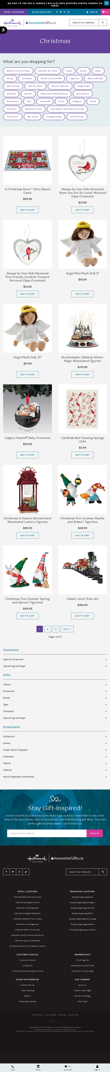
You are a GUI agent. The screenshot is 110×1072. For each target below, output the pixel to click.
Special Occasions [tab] (13, 659)
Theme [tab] (7, 684)
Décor (98, 71)
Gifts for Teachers (60, 86)
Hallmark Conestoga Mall (27, 908)
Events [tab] (7, 743)
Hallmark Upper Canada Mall (27, 941)
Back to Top (73, 1015)
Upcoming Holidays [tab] (14, 666)
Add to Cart (27, 210)
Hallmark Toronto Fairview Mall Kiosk (27, 935)
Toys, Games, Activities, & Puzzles (67, 109)
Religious (77, 101)
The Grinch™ (13, 116)
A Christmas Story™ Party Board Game (27, 191)
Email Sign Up (82, 960)
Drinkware (27, 78)
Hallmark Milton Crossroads (27, 930)
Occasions (11, 650)
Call (13, 1068)
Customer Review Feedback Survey (27, 971)
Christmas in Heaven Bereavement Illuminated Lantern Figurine (28, 520)
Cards (69, 71)
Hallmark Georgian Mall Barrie (27, 913)
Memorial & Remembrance (54, 94)
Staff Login (82, 1001)
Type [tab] (5, 704)
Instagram (64, 12)
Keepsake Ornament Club (82, 965)
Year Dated (32, 116)
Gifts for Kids (13, 86)
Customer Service (28, 960)
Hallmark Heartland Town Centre (27, 919)
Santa (93, 101)
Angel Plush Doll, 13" (27, 357)
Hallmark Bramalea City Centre (27, 897)
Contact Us (27, 965)
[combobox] (84, 22)
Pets (29, 101)
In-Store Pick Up (27, 985)
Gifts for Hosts (35, 86)
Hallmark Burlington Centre (27, 902)
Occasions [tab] (8, 691)
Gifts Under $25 (95, 78)
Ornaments (12, 101)
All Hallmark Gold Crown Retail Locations (27, 946)
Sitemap (62, 1015)
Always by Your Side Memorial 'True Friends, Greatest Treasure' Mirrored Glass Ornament (27, 277)
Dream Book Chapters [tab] (15, 749)
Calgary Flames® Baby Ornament (27, 438)
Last (66, 629)
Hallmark (11, 94)
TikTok (68, 12)
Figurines (74, 78)
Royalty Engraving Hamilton (83, 908)
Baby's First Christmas (18, 71)
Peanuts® (45, 101)
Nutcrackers (82, 94)
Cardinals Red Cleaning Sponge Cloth (82, 440)
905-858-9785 (41, 12)
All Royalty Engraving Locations (82, 930)
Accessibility (51, 1015)
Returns (27, 996)
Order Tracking (27, 990)
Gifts (6, 675)
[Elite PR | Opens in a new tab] (55, 1021)
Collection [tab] (9, 736)
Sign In (94, 12)
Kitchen (28, 94)
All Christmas (77, 116)
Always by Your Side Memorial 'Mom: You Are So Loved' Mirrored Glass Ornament (82, 193)
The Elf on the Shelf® (51, 78)
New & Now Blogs (83, 996)
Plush (61, 101)
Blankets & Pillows (47, 71)
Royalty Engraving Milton (82, 913)
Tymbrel (77, 1027)
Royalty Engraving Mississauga (82, 919)
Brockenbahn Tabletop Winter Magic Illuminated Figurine (82, 359)
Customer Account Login (82, 971)
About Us (82, 985)
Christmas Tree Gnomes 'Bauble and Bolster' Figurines (82, 520)
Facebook (56, 12)
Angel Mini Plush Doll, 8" (82, 273)
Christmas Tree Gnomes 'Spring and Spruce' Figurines (27, 601)
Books (83, 71)
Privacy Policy (37, 1015)
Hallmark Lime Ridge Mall (27, 924)
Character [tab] (8, 711)
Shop (38, 1068)
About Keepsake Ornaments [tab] (18, 776)
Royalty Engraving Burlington (82, 902)
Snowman (12, 109)
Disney (10, 78)
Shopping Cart (103, 12)
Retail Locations (14, 12)
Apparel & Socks (33, 109)
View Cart (68, 1070)
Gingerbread (83, 86)
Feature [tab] (7, 769)
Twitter (60, 12)
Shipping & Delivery (27, 1001)
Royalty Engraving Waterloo (83, 924)
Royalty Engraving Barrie (82, 897)
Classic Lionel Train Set (82, 599)
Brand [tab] (6, 697)
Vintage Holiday (54, 116)
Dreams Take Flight (82, 990)
